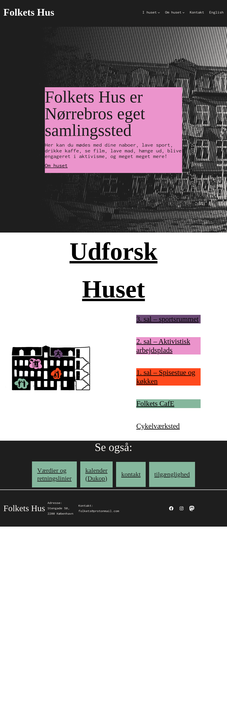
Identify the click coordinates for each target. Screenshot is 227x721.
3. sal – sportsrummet (167, 319)
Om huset (56, 165)
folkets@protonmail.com (99, 511)
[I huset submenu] (159, 12)
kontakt (131, 474)
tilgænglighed (172, 474)
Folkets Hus (28, 12)
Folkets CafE (155, 403)
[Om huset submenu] (183, 12)
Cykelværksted (158, 426)
